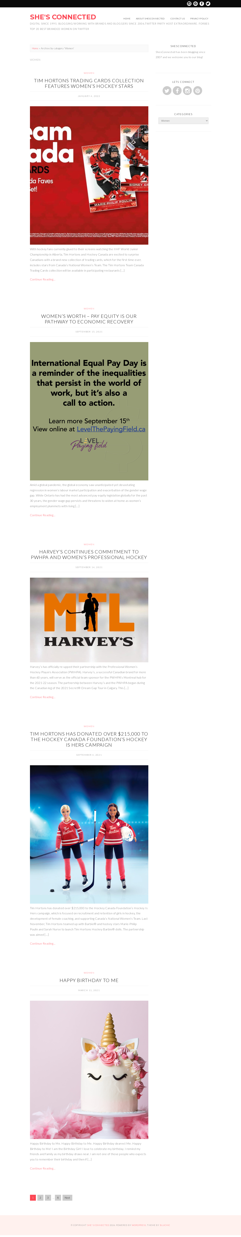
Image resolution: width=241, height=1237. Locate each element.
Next (67, 1197)
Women (89, 73)
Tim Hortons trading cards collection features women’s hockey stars (89, 83)
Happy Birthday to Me (89, 980)
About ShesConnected (150, 18)
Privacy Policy (199, 18)
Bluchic (165, 1225)
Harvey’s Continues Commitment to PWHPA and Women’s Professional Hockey (89, 554)
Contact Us (177, 18)
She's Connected (63, 17)
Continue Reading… (42, 279)
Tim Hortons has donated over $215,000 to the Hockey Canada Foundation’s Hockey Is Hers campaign (89, 739)
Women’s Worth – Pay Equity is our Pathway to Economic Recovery (89, 318)
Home (126, 18)
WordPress (139, 1225)
